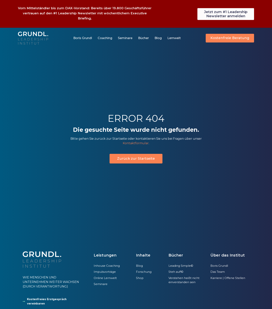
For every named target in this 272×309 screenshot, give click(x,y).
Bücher (143, 38)
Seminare (125, 38)
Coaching (105, 38)
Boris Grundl (82, 38)
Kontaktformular (136, 143)
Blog (158, 38)
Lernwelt (174, 38)
